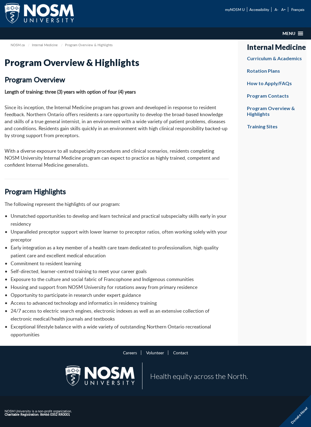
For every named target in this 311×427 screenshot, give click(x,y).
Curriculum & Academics (274, 58)
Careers (130, 352)
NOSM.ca (18, 45)
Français (297, 9)
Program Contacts (268, 96)
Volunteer (155, 352)
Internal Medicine (45, 45)
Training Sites (262, 126)
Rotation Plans (263, 71)
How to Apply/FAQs (269, 83)
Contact (180, 352)
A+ (283, 9)
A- (276, 9)
